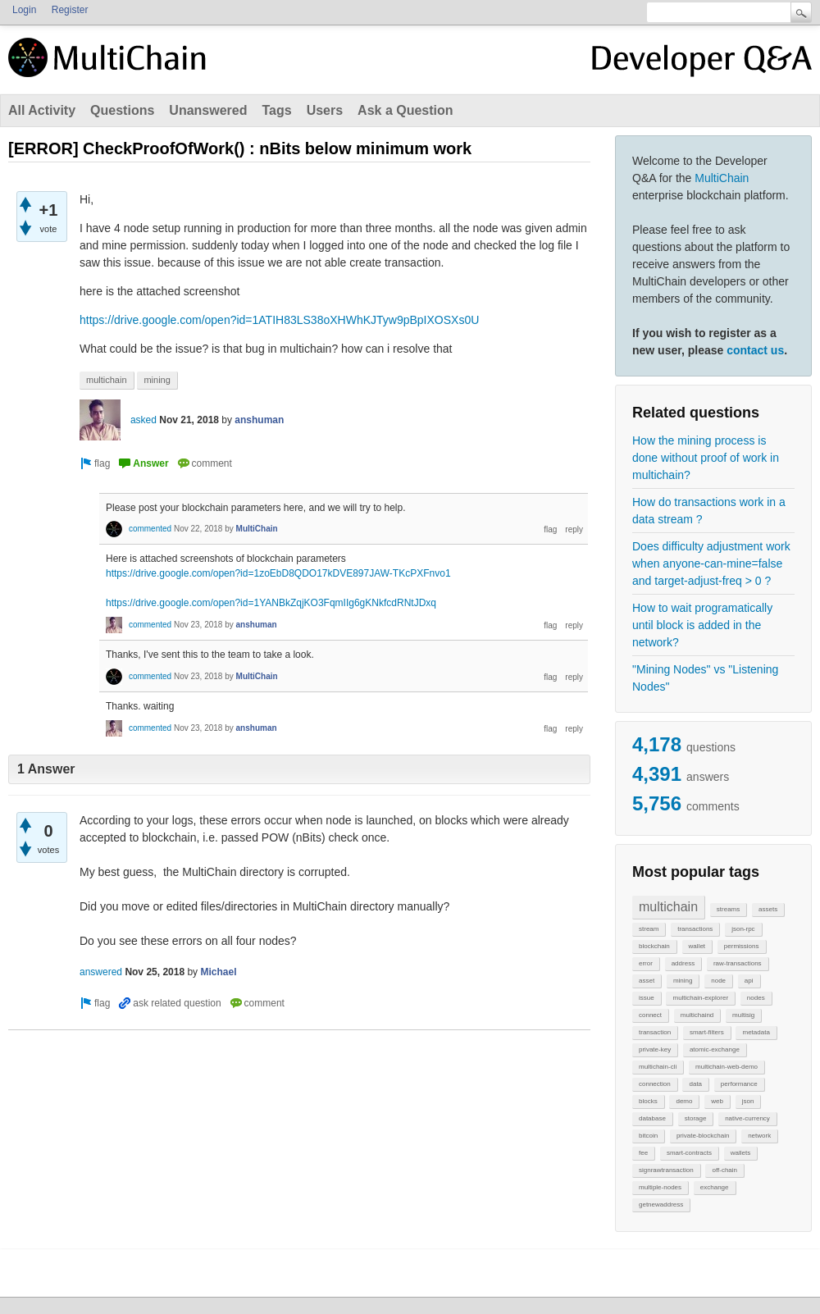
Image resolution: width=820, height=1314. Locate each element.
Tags (276, 110)
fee (643, 1153)
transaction (655, 1032)
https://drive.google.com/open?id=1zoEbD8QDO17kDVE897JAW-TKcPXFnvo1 (278, 573)
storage (696, 1118)
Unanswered (208, 110)
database (652, 1118)
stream (648, 929)
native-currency (747, 1118)
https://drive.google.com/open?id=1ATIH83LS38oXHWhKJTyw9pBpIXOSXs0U (279, 319)
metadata (755, 1032)
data (695, 1084)
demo (684, 1101)
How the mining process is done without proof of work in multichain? (705, 457)
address (683, 963)
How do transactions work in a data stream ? (709, 510)
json (748, 1101)
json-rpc (742, 929)
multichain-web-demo (726, 1066)
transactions (695, 929)
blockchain (654, 946)
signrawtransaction (666, 1170)
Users (325, 110)
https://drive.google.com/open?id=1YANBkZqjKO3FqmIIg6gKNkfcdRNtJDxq (271, 603)
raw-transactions (737, 963)
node (718, 980)
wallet (697, 946)
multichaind (697, 1015)
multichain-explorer (700, 997)
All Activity (41, 110)
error (646, 963)
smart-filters (707, 1032)
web (717, 1101)
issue (646, 997)
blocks (648, 1101)
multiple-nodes (660, 1187)
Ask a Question (405, 110)
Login (24, 10)
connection (655, 1084)
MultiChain (722, 178)
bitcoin (648, 1135)
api (749, 980)
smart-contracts (689, 1153)
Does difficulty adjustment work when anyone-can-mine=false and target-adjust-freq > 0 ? (711, 563)
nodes (756, 997)
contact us (755, 350)
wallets (740, 1153)
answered (101, 972)
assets (767, 909)
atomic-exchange (715, 1049)
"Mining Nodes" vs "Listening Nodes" (705, 678)
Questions (122, 110)
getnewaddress (661, 1204)
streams (728, 909)
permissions (741, 946)
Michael (218, 972)
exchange (714, 1187)
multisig (743, 1015)
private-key (655, 1049)
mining (683, 980)
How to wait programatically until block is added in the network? (702, 625)
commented (150, 528)
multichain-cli (657, 1066)
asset (646, 980)
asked (143, 420)
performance (739, 1084)
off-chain (724, 1170)
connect (650, 1015)
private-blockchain (702, 1135)
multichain (668, 907)
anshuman (259, 420)
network (759, 1135)
